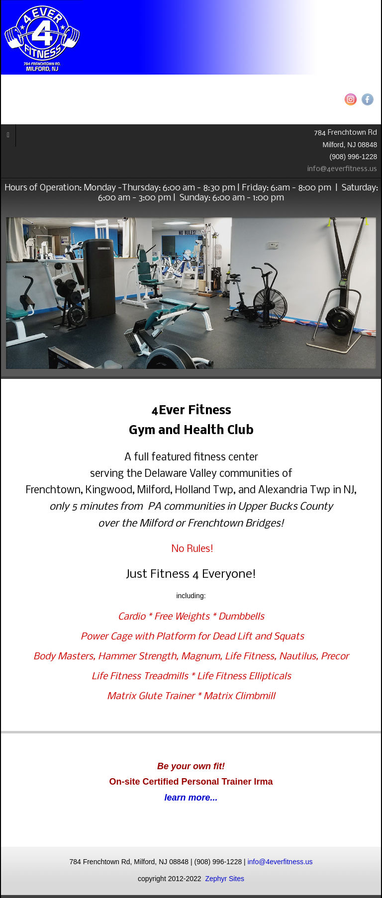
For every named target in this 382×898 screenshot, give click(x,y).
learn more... (190, 798)
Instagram (351, 99)
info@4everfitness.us (344, 169)
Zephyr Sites (224, 879)
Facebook (368, 99)
